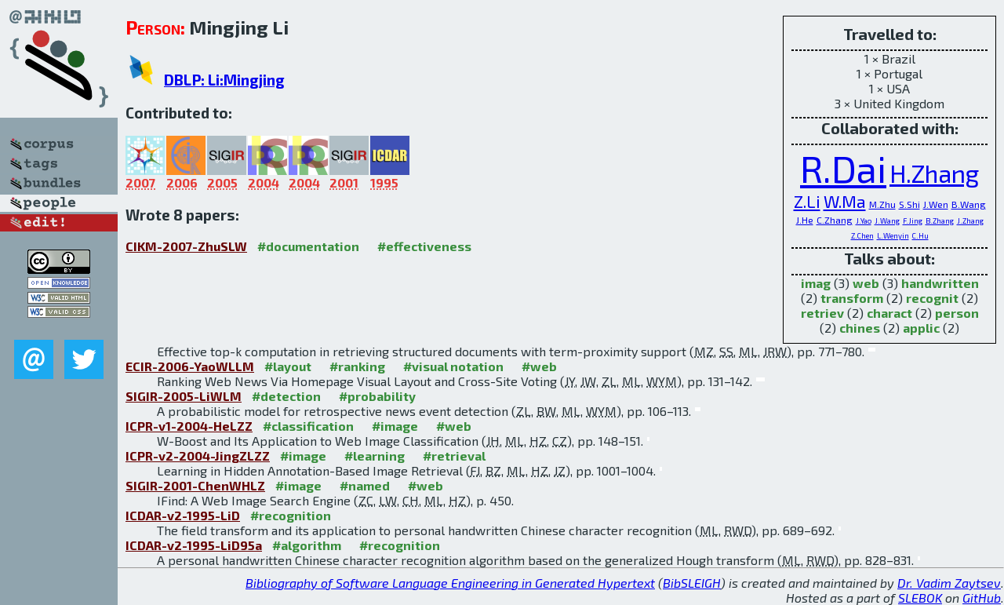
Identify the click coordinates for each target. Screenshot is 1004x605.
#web (539, 366)
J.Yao (863, 220)
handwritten (940, 282)
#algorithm (306, 545)
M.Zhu (882, 204)
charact (889, 312)
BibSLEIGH (692, 582)
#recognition (290, 515)
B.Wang (968, 204)
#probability (377, 395)
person (957, 312)
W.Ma (845, 201)
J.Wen (935, 204)
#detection (286, 395)
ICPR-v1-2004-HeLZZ (189, 425)
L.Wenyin (893, 235)
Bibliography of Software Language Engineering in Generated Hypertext (450, 582)
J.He (804, 219)
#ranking (357, 366)
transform (851, 297)
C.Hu (920, 235)
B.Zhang (940, 220)
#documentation (308, 246)
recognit (932, 297)
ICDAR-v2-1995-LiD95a (194, 545)
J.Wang (887, 220)
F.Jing (912, 220)
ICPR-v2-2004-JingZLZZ (198, 455)
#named (365, 485)
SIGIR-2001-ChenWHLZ (195, 485)
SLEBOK (920, 597)
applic (921, 327)
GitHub (981, 597)
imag (816, 282)
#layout (287, 366)
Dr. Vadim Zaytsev (949, 582)
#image (395, 425)
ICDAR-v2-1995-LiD (183, 515)
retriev (822, 312)
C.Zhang (835, 219)
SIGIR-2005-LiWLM (184, 395)
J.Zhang (970, 220)
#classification (308, 425)
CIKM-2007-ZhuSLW (186, 246)
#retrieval (454, 455)
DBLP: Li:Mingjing (224, 80)
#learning (374, 455)
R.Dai (843, 168)
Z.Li (807, 201)
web (866, 282)
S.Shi (909, 204)
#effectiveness (424, 246)
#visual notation (453, 366)
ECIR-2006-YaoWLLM (190, 366)
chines (859, 327)
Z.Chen (862, 235)
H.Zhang (934, 173)
